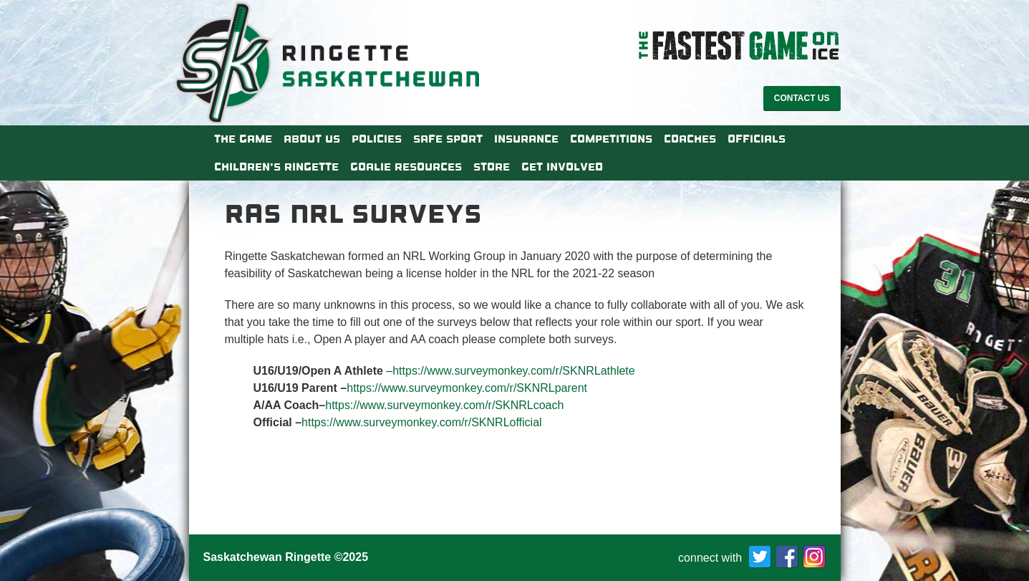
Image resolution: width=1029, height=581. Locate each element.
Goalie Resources (406, 166)
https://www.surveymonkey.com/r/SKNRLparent (467, 388)
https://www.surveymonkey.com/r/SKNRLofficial (421, 422)
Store (491, 166)
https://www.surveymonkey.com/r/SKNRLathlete (513, 371)
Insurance (526, 139)
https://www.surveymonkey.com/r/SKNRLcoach (444, 405)
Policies (377, 139)
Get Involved (562, 166)
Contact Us (802, 98)
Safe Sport (448, 139)
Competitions (611, 139)
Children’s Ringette (276, 166)
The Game (243, 139)
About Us (312, 139)
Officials (757, 139)
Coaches (690, 139)
